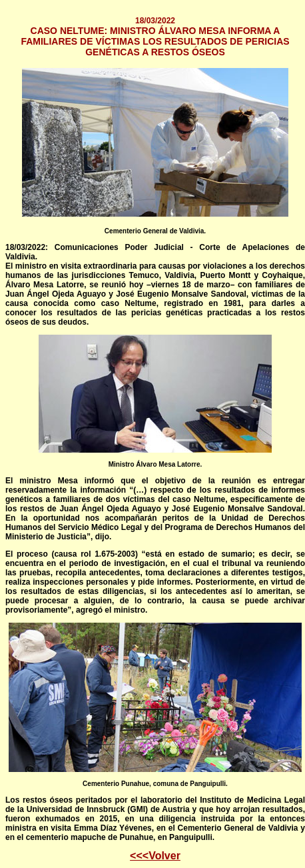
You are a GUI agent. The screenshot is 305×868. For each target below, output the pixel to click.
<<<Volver (155, 855)
